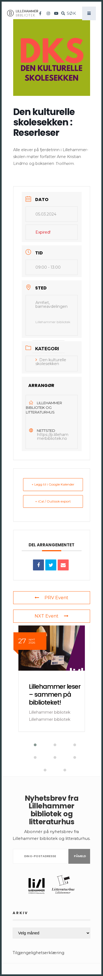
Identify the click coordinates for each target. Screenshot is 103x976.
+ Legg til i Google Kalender (53, 484)
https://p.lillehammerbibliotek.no (52, 436)
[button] (32, 745)
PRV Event (51, 597)
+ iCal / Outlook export (53, 501)
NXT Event (51, 616)
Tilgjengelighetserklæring (38, 952)
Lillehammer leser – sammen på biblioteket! (54, 694)
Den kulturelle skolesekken (50, 361)
